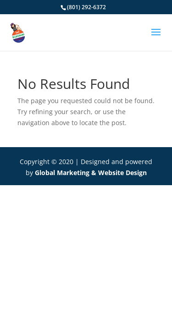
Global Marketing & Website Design (91, 172)
